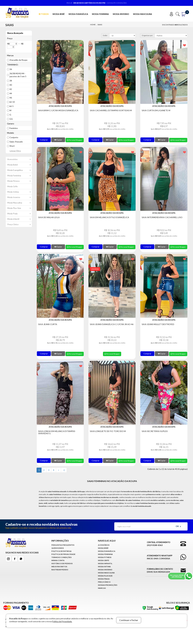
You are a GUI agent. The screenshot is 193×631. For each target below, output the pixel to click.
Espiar (58, 140)
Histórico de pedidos (62, 563)
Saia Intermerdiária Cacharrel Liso (162, 217)
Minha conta (57, 560)
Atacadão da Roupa (18, 60)
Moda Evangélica (78, 14)
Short (12, 146)
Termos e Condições (61, 557)
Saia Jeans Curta (47, 324)
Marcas (102, 588)
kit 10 (12, 102)
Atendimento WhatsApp (159, 557)
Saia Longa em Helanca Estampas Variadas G (56, 432)
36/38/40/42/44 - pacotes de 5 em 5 (18, 75)
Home (93, 24)
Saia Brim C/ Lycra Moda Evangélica (58, 110)
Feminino (14, 128)
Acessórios (19, 159)
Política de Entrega (61, 551)
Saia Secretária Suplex (155, 431)
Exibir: (105, 35)
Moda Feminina (100, 14)
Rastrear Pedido (59, 570)
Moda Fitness (19, 181)
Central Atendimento (158, 544)
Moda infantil (19, 219)
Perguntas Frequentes (62, 545)
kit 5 (12, 106)
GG (11, 119)
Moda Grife (12, 186)
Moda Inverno (121, 14)
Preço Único (19, 224)
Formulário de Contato (160, 570)
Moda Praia (19, 213)
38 (11, 80)
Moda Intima (19, 191)
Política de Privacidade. (62, 621)
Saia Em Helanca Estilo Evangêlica (109, 217)
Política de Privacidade (63, 554)
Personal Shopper (74, 140)
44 (11, 93)
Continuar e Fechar (128, 620)
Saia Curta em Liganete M (156, 110)
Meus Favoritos (59, 566)
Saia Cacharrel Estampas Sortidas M (111, 110)
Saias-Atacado (16, 141)
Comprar (44, 140)
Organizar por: (147, 35)
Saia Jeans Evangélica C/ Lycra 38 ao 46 (111, 324)
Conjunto (14, 137)
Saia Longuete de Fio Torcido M (108, 431)
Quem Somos (57, 548)
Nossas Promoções (107, 585)
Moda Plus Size (19, 208)
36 (11, 69)
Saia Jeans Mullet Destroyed (158, 324)
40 (11, 85)
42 (11, 89)
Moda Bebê (59, 14)
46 (11, 97)
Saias (100, 24)
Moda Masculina (142, 14)
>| (64, 470)
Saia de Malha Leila (49, 217)
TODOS (44, 14)
